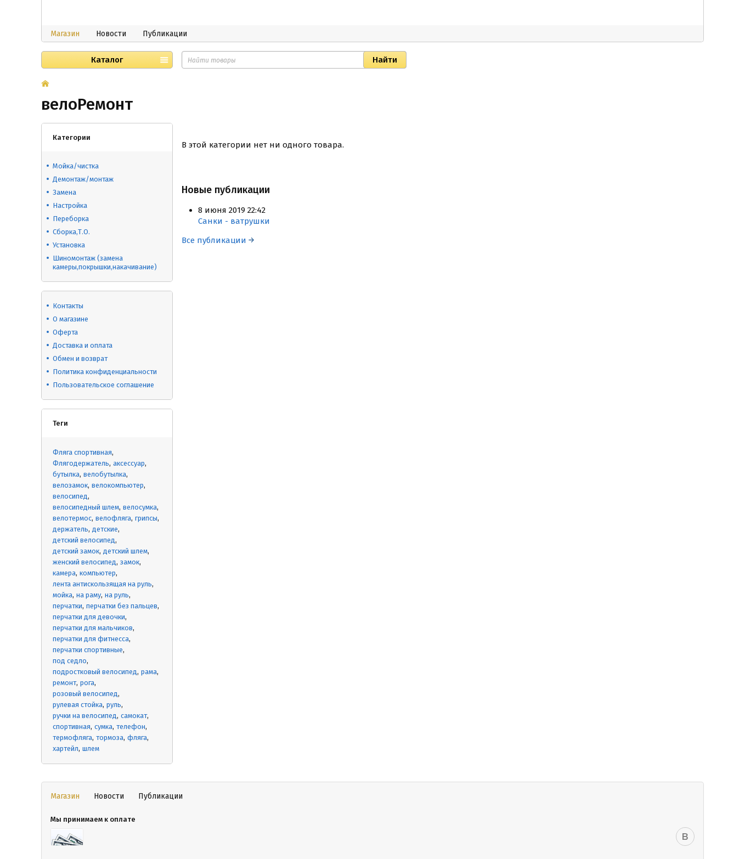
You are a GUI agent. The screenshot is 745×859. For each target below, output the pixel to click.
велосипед (70, 496)
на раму (88, 595)
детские (105, 529)
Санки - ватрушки (234, 221)
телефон (130, 726)
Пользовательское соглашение (103, 385)
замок (129, 562)
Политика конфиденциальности (105, 372)
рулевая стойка (78, 704)
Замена (64, 192)
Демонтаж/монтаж (83, 179)
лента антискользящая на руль (102, 584)
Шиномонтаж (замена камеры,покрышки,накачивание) (105, 262)
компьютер (98, 573)
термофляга (72, 737)
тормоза (109, 737)
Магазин (65, 33)
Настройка (70, 205)
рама (149, 672)
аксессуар (129, 463)
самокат (134, 715)
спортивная (72, 726)
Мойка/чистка (76, 166)
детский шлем (125, 551)
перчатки (67, 606)
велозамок (70, 485)
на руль (117, 595)
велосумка (140, 507)
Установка (69, 245)
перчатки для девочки (89, 617)
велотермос (72, 518)
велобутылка (104, 474)
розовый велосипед (85, 694)
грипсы (146, 518)
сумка (103, 726)
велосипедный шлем (86, 507)
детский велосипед (84, 540)
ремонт (64, 683)
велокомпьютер (118, 485)
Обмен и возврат (80, 358)
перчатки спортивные (88, 650)
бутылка (66, 474)
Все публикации (218, 240)
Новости (111, 33)
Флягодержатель (81, 463)
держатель (70, 529)
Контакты (68, 306)
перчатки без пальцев (121, 606)
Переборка (71, 218)
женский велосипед (84, 562)
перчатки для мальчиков (93, 628)
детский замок (76, 551)
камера (64, 573)
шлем (90, 748)
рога (87, 683)
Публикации (165, 33)
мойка (62, 595)
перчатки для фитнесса (91, 639)
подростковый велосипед (95, 672)
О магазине (70, 319)
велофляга (113, 518)
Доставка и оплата (82, 345)
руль (113, 704)
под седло (70, 661)
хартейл (65, 748)
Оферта (65, 332)
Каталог (107, 60)
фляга (137, 737)
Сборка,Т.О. (71, 232)
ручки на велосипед (85, 715)
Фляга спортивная (82, 452)
